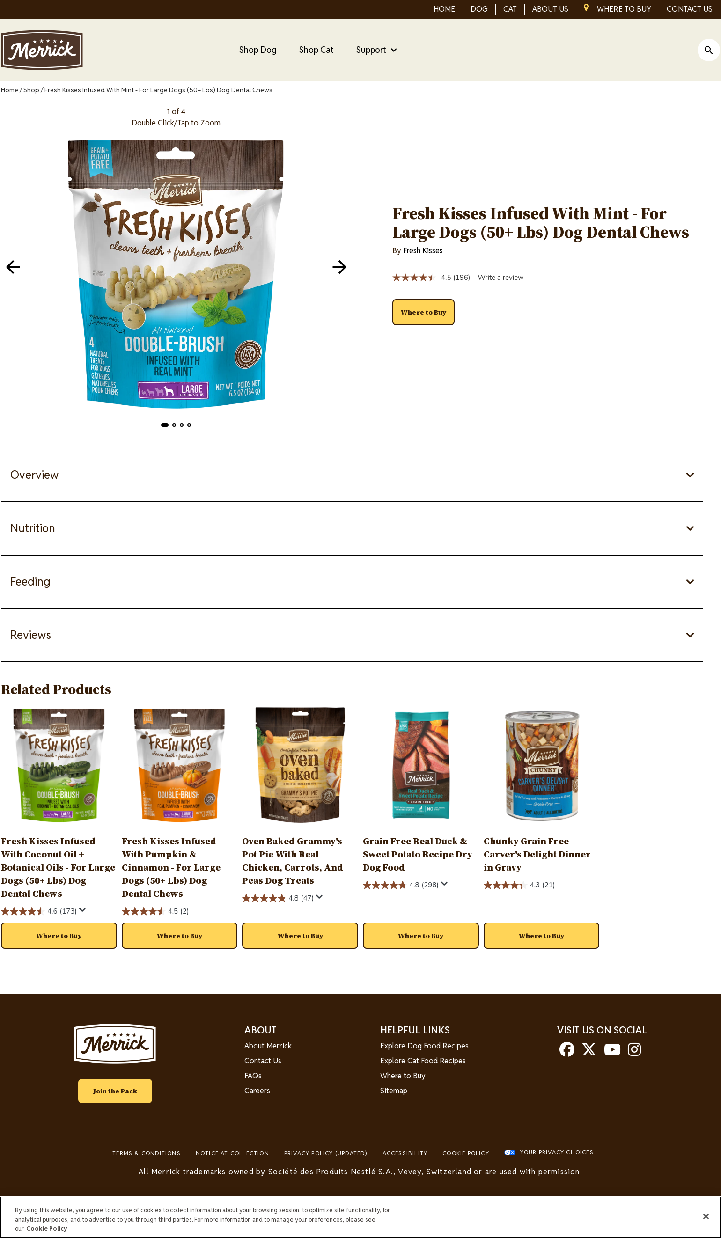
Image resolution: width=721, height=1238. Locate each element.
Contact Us (262, 1061)
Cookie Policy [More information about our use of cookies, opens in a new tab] (46, 1228)
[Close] (706, 1216)
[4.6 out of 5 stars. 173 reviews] (39, 911)
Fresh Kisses (423, 251)
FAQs (253, 1076)
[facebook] (566, 1052)
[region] (360, 1217)
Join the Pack (115, 1091)
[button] (165, 425)
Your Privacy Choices (557, 1152)
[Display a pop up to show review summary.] (82, 910)
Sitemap (393, 1091)
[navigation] (339, 266)
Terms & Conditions (146, 1153)
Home (9, 90)
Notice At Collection (232, 1153)
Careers (257, 1091)
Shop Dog (258, 49)
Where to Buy (403, 1076)
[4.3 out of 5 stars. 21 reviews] (519, 885)
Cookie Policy (465, 1153)
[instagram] (634, 1052)
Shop (31, 90)
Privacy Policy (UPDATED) (326, 1153)
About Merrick (268, 1046)
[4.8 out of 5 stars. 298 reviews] (401, 885)
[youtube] (612, 1052)
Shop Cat (316, 49)
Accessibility (405, 1153)
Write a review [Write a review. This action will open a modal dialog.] (500, 277)
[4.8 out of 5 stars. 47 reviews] (278, 898)
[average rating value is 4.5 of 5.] (422, 277)
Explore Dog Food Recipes (424, 1046)
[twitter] (588, 1052)
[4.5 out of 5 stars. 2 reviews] (155, 911)
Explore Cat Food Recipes (423, 1061)
